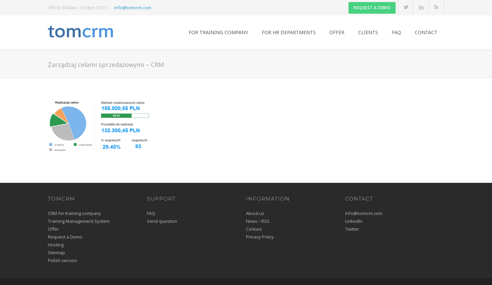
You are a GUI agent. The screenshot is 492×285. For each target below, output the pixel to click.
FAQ (396, 32)
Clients (368, 32)
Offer (336, 32)
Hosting (56, 245)
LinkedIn (354, 221)
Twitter (352, 229)
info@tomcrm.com (132, 7)
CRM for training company (74, 213)
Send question (162, 221)
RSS (265, 221)
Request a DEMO (372, 8)
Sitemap (56, 252)
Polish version (62, 260)
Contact (426, 32)
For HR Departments (289, 32)
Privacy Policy (260, 237)
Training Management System (79, 221)
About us (255, 213)
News (252, 221)
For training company (218, 32)
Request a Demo (65, 237)
